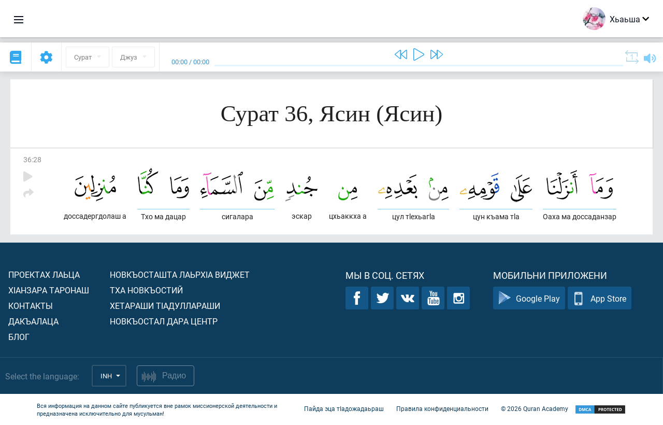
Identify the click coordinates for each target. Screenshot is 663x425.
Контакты (30, 305)
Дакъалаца (33, 321)
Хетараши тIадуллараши (165, 305)
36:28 (32, 159)
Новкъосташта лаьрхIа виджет (180, 274)
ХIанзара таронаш (48, 290)
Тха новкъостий (146, 290)
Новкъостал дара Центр (164, 321)
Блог (19, 336)
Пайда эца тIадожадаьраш (344, 408)
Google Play (529, 298)
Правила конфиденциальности (442, 408)
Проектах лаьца (44, 274)
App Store (599, 298)
